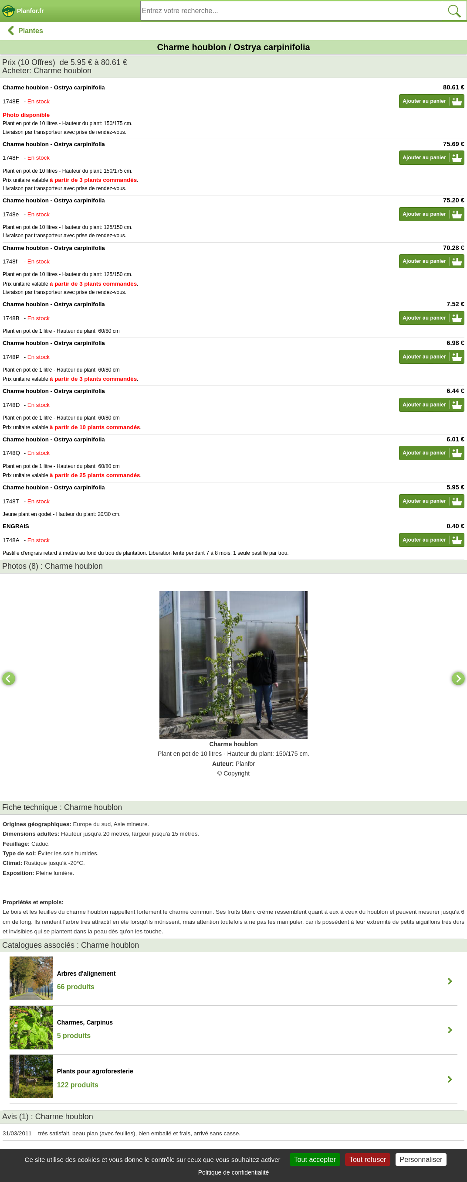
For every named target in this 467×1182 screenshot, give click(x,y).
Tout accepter (315, 1159)
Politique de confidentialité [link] (233, 1172)
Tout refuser (367, 1159)
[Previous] (8, 678)
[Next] (458, 678)
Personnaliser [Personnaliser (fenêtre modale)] (421, 1159)
